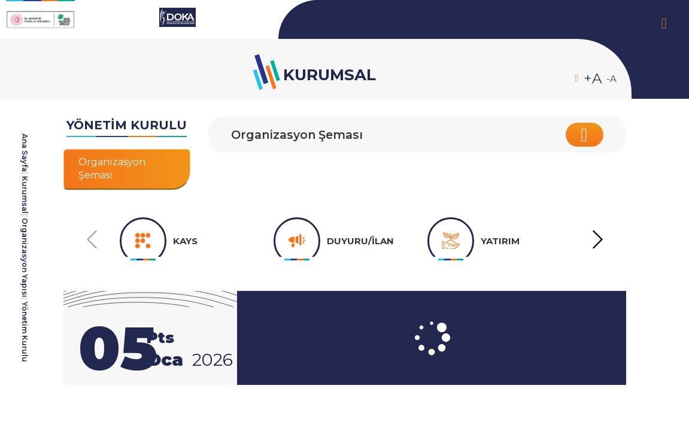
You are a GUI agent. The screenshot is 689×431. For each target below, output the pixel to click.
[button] (597, 239)
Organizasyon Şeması (300, 135)
